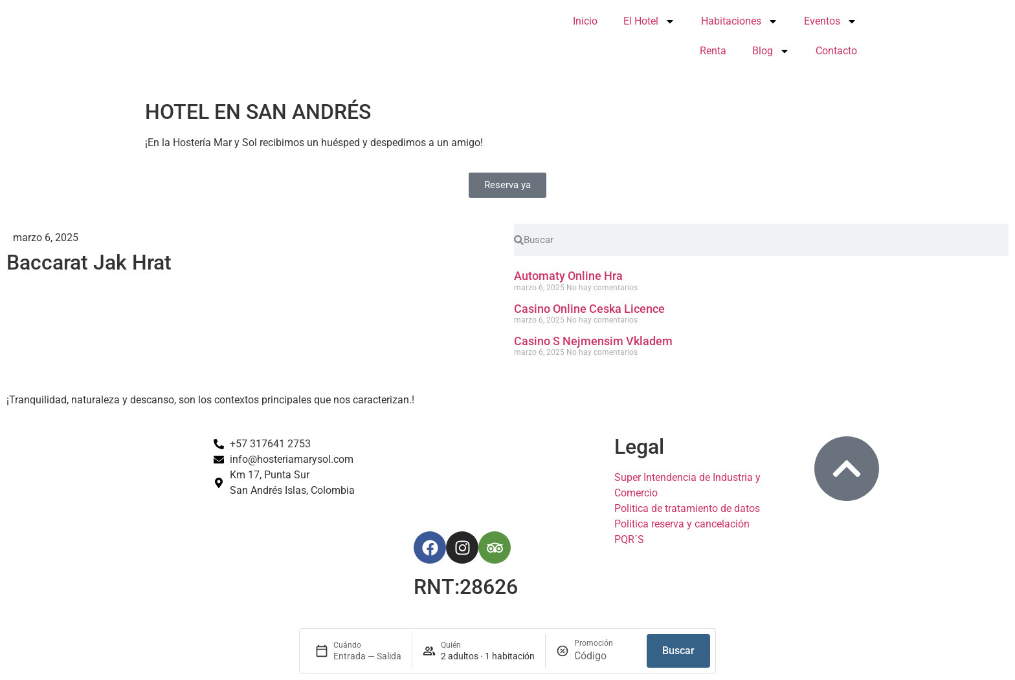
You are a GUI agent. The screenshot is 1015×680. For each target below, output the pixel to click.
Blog (771, 51)
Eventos (830, 21)
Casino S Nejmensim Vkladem (593, 341)
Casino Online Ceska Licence (589, 308)
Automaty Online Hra (568, 275)
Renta (713, 51)
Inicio (585, 21)
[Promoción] (605, 656)
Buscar (678, 650)
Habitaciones (739, 21)
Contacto (836, 51)
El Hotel (649, 21)
